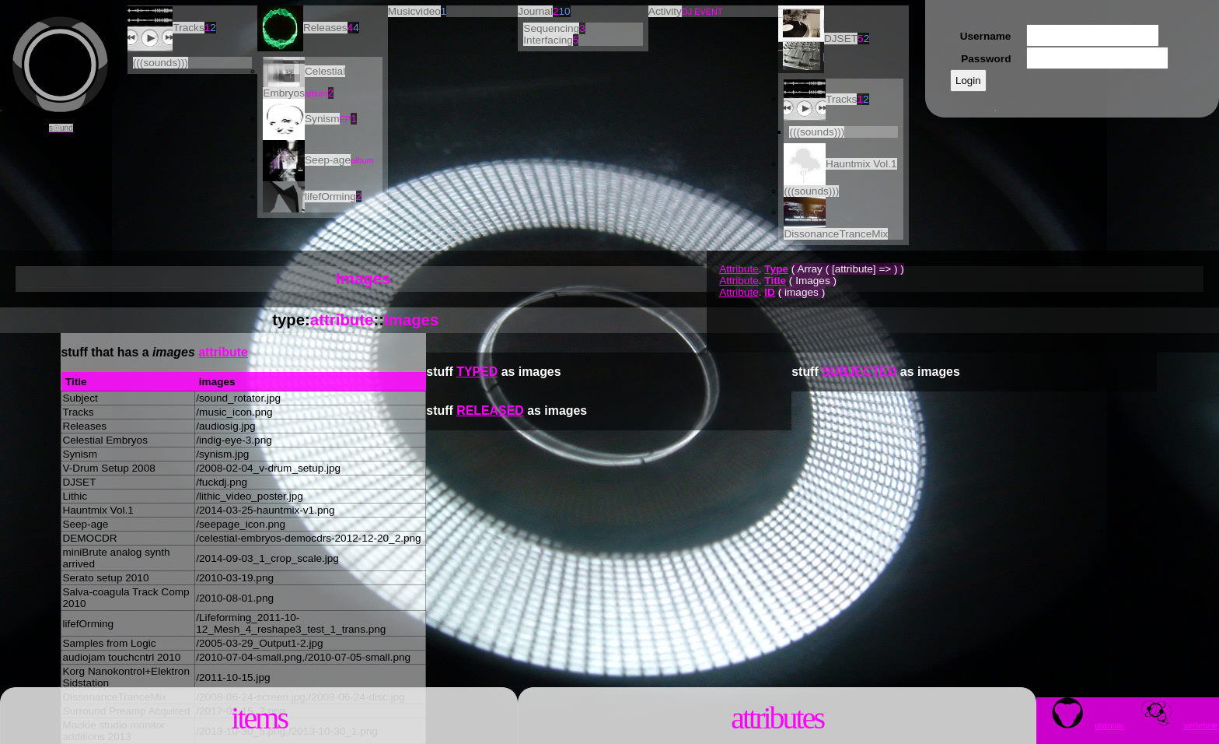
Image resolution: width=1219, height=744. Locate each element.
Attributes (777, 717)
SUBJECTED (859, 371)
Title (775, 280)
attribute (342, 319)
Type (776, 269)
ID (769, 292)
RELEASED (490, 410)
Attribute (739, 269)
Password (986, 59)
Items (259, 717)
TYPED (477, 371)
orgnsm (1081, 725)
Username (985, 36)
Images (411, 319)
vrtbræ (1173, 725)
